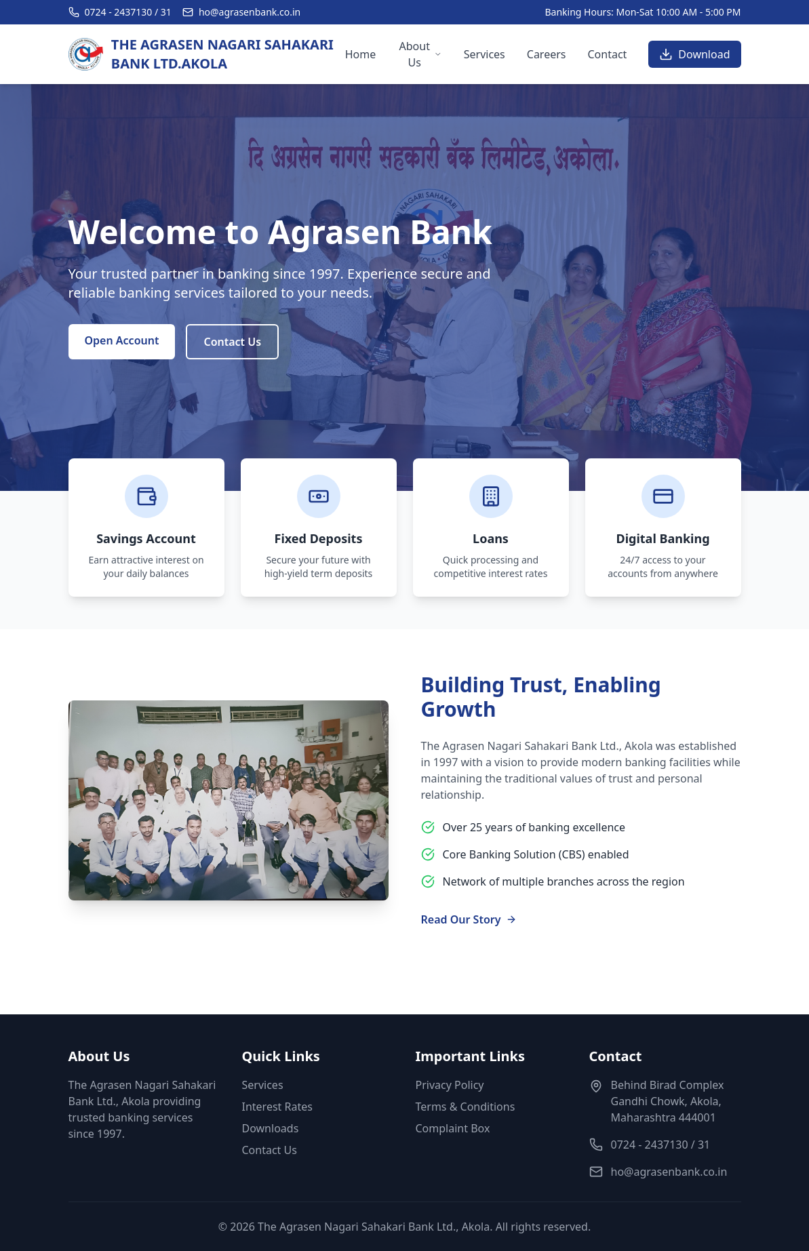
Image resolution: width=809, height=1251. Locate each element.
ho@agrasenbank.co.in (249, 11)
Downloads (270, 1128)
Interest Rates (277, 1106)
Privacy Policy (450, 1084)
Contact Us (232, 341)
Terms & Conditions (465, 1106)
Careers (546, 54)
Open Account (122, 340)
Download (694, 54)
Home (360, 54)
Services (484, 54)
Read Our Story (469, 919)
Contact (607, 54)
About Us (420, 54)
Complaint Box (453, 1128)
